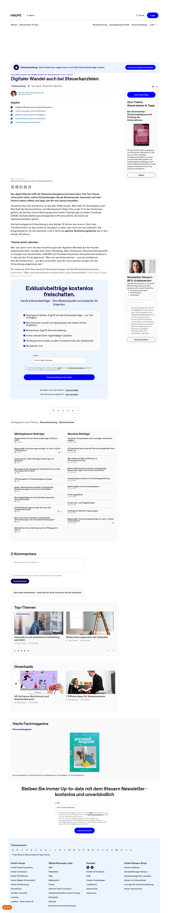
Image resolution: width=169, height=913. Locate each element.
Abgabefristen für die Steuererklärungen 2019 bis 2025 (35, 439)
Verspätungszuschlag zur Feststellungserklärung (89, 479)
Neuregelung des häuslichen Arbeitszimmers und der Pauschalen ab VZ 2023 (37, 470)
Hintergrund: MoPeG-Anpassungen (83, 511)
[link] (14, 24)
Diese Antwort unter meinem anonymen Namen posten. (38, 575)
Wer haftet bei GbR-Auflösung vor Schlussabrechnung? (82, 459)
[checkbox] (25, 368)
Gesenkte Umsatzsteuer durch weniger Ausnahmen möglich (90, 439)
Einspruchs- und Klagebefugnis (81, 503)
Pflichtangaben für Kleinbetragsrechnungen (33, 479)
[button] (30, 15)
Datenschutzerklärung (76, 368)
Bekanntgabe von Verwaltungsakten (83, 487)
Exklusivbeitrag (18, 86)
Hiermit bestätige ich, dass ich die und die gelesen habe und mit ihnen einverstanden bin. (60, 369)
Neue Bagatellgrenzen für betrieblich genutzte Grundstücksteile (34, 498)
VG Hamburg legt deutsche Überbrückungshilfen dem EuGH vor (91, 449)
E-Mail (35, 356)
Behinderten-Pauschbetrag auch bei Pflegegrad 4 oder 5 (36, 529)
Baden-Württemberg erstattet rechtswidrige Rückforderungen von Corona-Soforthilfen (33, 488)
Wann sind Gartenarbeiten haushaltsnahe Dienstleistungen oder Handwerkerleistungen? (34, 519)
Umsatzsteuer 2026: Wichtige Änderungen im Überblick (34, 460)
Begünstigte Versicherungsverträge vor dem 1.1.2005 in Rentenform (37, 450)
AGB (59, 368)
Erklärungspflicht (75, 495)
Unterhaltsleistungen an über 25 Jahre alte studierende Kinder (32, 509)
